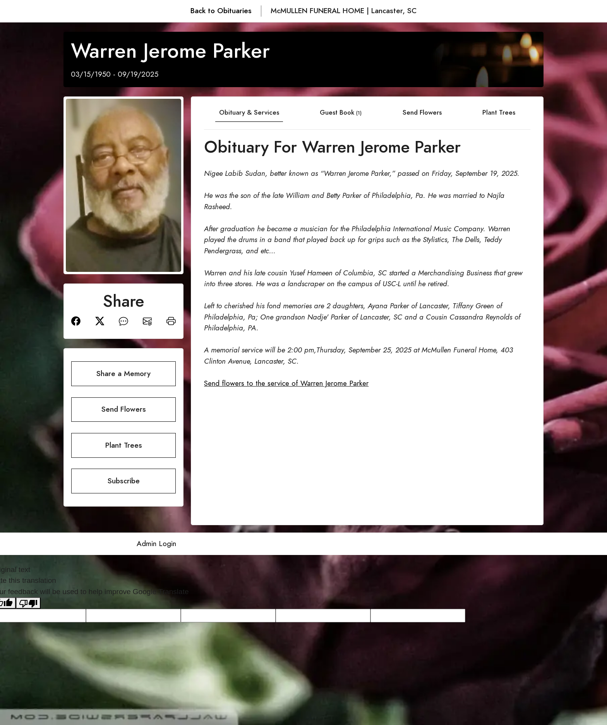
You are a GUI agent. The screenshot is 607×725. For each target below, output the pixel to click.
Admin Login (156, 543)
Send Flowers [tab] (422, 112)
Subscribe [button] (124, 481)
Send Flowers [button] (123, 409)
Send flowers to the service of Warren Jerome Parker (286, 383)
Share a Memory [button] (123, 373)
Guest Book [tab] (341, 112)
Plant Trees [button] (123, 445)
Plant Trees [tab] (498, 112)
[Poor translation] (28, 603)
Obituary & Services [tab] (249, 112)
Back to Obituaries (221, 10)
